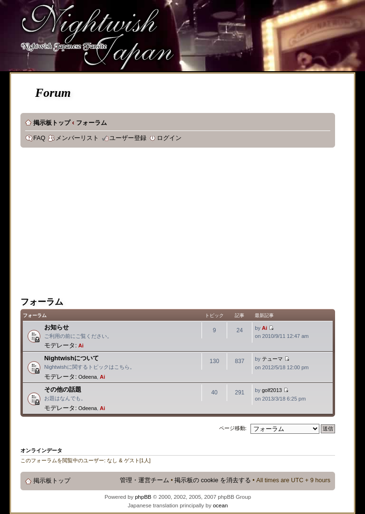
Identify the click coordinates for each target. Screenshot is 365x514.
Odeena (87, 377)
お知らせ (56, 327)
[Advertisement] (170, 223)
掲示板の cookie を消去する (212, 480)
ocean (220, 505)
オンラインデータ (41, 450)
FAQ (39, 138)
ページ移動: (233, 428)
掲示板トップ (51, 123)
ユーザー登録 (127, 138)
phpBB (143, 497)
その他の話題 (62, 389)
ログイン (169, 138)
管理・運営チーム (144, 480)
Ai (81, 345)
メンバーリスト (77, 138)
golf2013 (272, 390)
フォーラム (91, 123)
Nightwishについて (71, 358)
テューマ (272, 359)
